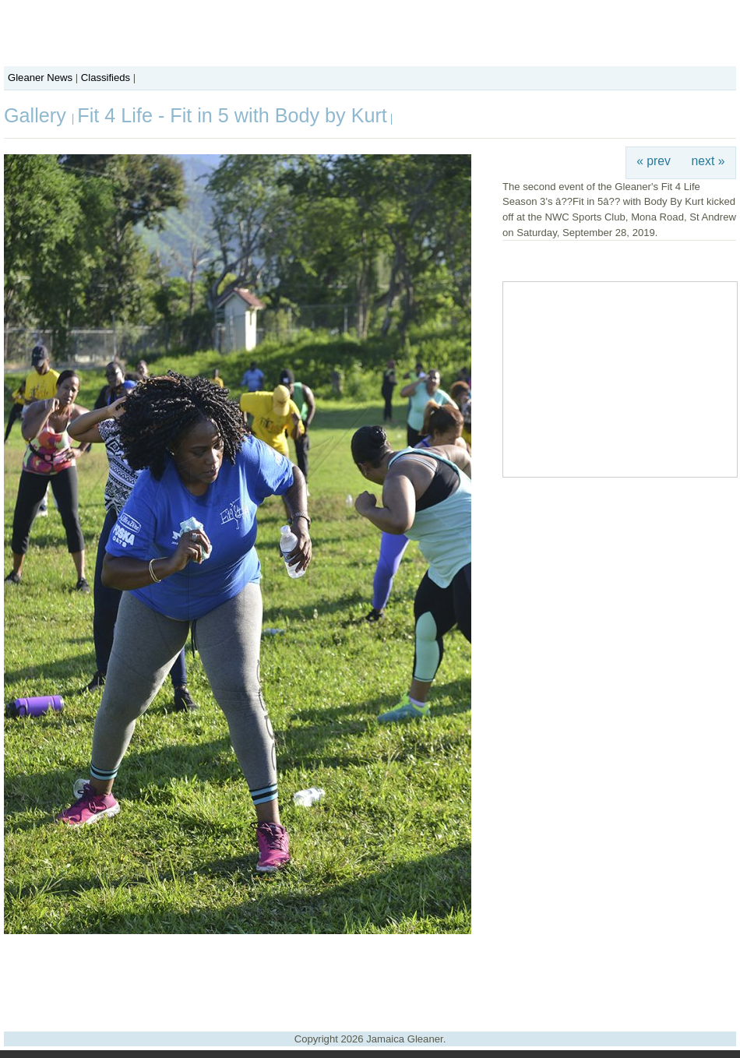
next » (708, 161)
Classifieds (105, 77)
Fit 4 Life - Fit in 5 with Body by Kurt (232, 115)
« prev (653, 161)
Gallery (38, 115)
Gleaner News (40, 77)
